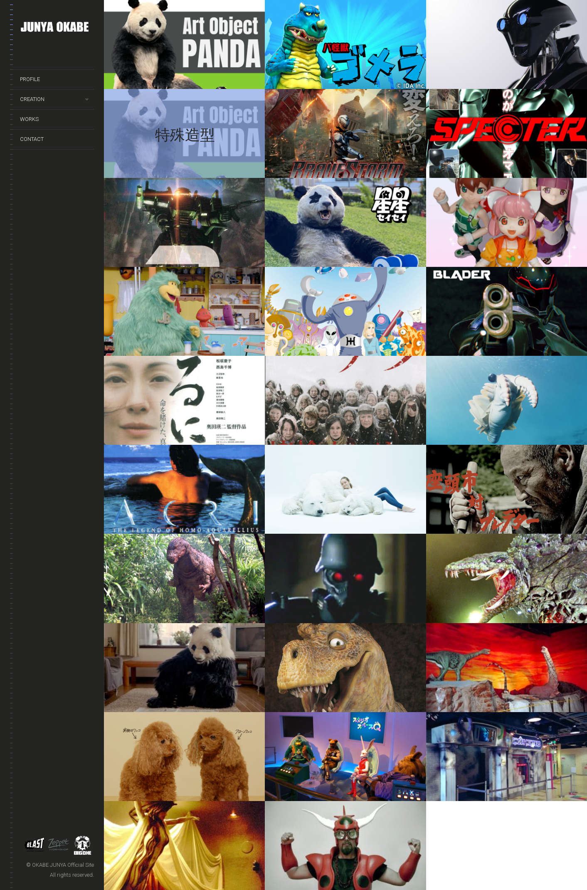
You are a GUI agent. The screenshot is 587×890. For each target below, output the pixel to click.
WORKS (29, 119)
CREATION (32, 99)
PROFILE (30, 79)
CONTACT (32, 139)
